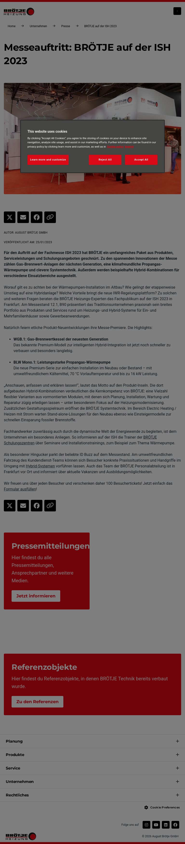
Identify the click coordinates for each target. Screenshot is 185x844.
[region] (92, 146)
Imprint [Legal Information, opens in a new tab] (129, 146)
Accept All (141, 159)
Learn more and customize (48, 159)
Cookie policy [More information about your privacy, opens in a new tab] (115, 146)
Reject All (105, 159)
